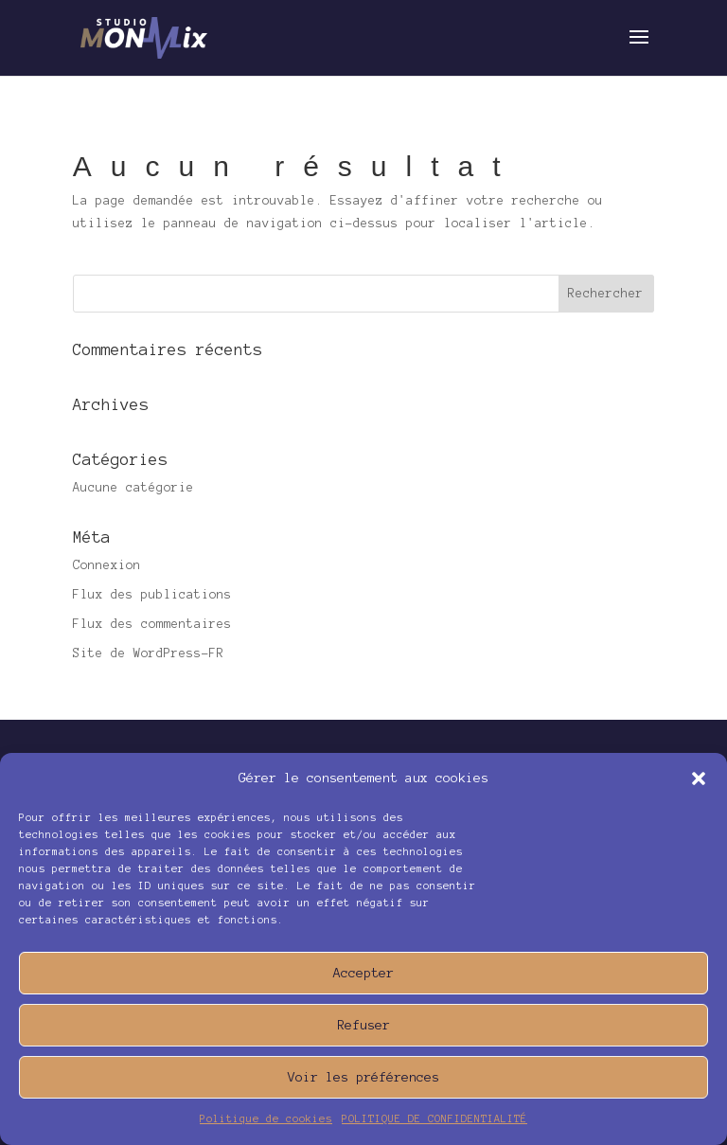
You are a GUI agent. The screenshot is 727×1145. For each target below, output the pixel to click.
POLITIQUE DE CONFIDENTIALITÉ (434, 1118)
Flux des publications (152, 594)
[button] (698, 778)
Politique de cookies (266, 1118)
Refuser (363, 1025)
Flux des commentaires (152, 624)
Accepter (363, 973)
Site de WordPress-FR (148, 653)
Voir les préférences (363, 1077)
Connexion (107, 565)
